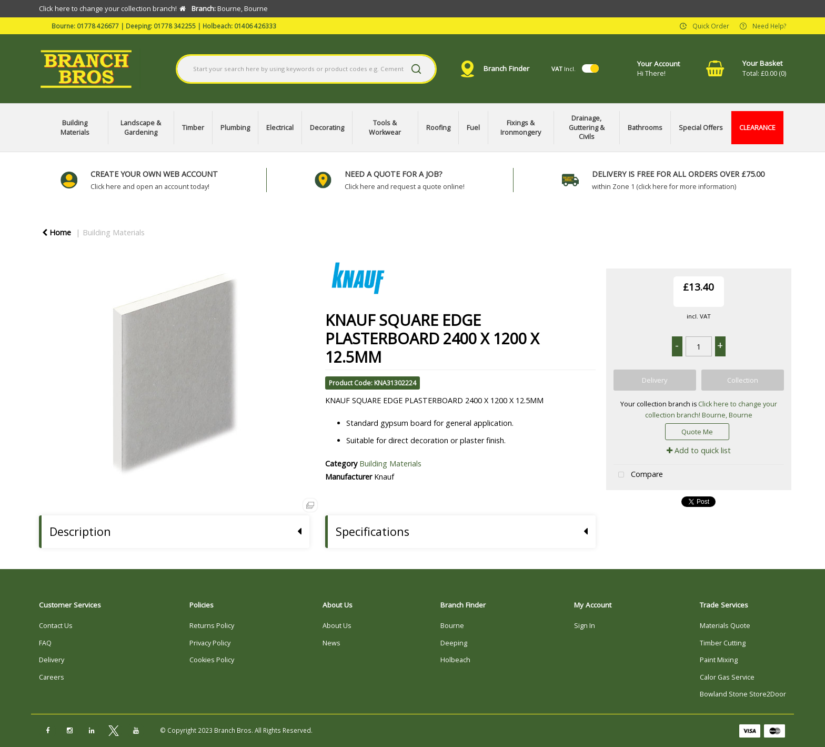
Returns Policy (211, 625)
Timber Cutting (723, 643)
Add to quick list (699, 450)
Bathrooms (645, 127)
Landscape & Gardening (140, 127)
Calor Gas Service (727, 677)
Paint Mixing (719, 659)
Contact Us (56, 625)
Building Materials (75, 127)
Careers (51, 677)
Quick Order (710, 25)
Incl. (563, 69)
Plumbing (235, 127)
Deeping (453, 643)
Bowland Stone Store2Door (743, 694)
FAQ (45, 643)
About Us (337, 625)
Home (56, 232)
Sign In (584, 625)
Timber (193, 127)
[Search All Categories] (306, 69)
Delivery (51, 659)
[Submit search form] (416, 69)
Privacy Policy (209, 643)
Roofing (438, 127)
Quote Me (697, 431)
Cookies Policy (211, 659)
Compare (638, 475)
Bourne (452, 625)
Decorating (327, 127)
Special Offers (701, 127)
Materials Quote (725, 625)
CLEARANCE (757, 127)
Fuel (473, 127)
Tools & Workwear (385, 127)
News (331, 643)
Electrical (280, 127)
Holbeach (455, 659)
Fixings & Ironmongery (520, 127)
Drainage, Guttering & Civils (587, 127)
